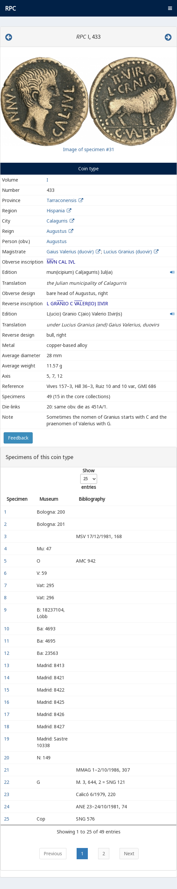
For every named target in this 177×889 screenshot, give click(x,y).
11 (7, 641)
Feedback (18, 438)
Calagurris (57, 221)
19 (7, 739)
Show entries (88, 478)
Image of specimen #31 (88, 149)
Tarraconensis (62, 200)
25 (7, 819)
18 (7, 726)
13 (7, 665)
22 (7, 782)
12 (7, 653)
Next (129, 853)
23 (7, 794)
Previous (53, 853)
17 (7, 714)
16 (7, 702)
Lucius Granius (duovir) (128, 251)
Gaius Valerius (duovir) (71, 251)
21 (7, 770)
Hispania (56, 210)
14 (7, 677)
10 (7, 628)
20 (7, 757)
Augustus (57, 231)
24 (7, 806)
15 (7, 690)
